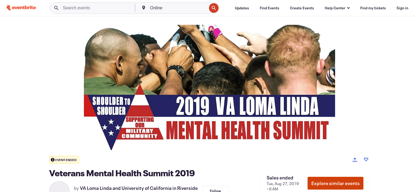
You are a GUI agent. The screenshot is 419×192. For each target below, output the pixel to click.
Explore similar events (335, 183)
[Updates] (242, 8)
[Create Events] (302, 8)
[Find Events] (269, 8)
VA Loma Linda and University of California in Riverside (139, 188)
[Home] (21, 8)
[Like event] (366, 159)
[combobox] (178, 8)
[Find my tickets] (373, 8)
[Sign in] (402, 8)
